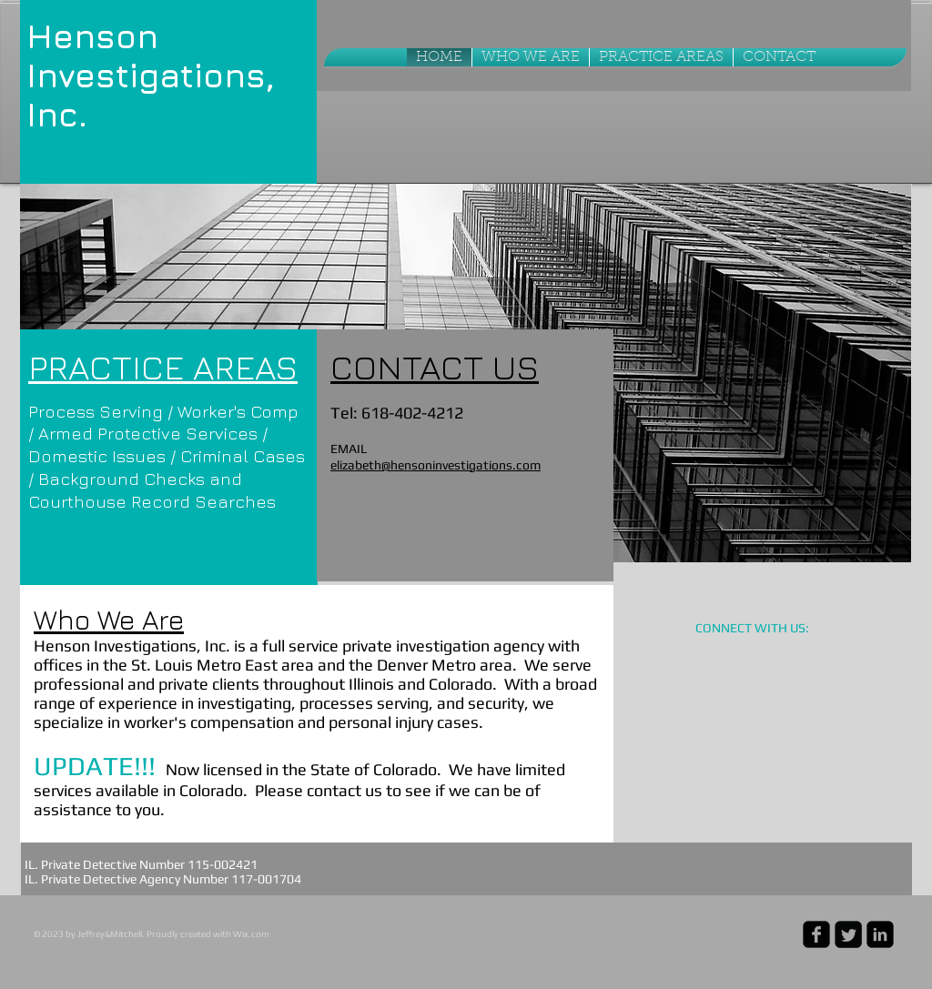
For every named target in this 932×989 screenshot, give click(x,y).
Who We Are (109, 619)
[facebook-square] (816, 934)
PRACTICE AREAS (163, 366)
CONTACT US (434, 366)
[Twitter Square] (848, 934)
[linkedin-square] (880, 934)
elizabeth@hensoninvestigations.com (435, 465)
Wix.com (251, 934)
